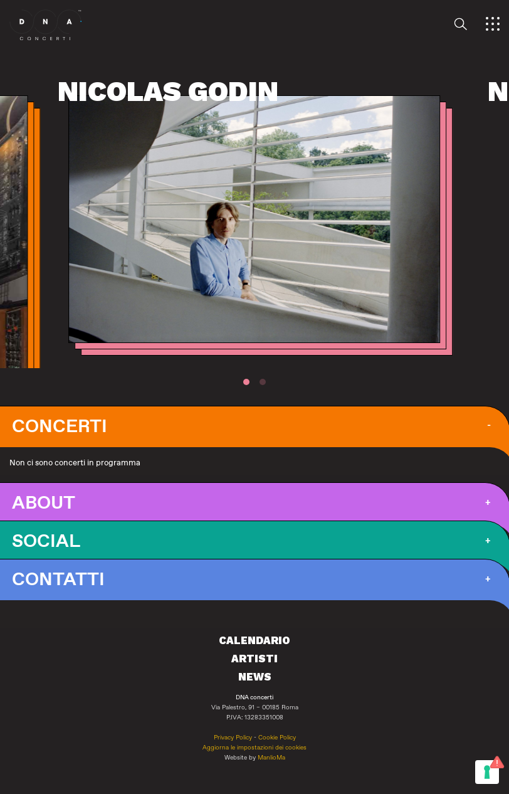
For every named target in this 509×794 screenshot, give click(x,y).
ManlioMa (271, 757)
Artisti (254, 658)
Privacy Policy (233, 737)
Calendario (254, 640)
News (254, 676)
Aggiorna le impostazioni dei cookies (254, 747)
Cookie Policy (277, 737)
